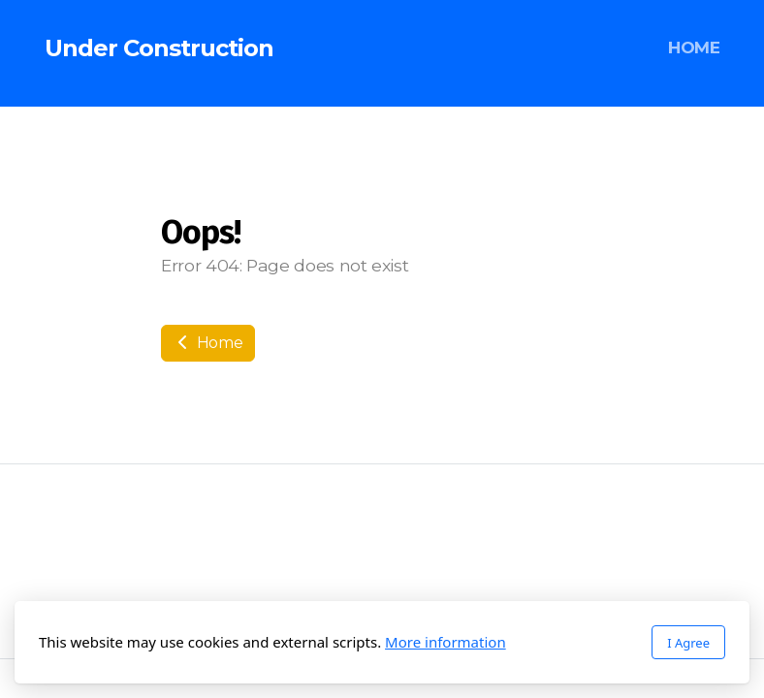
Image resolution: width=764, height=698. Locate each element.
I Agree (688, 642)
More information (445, 641)
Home (208, 342)
